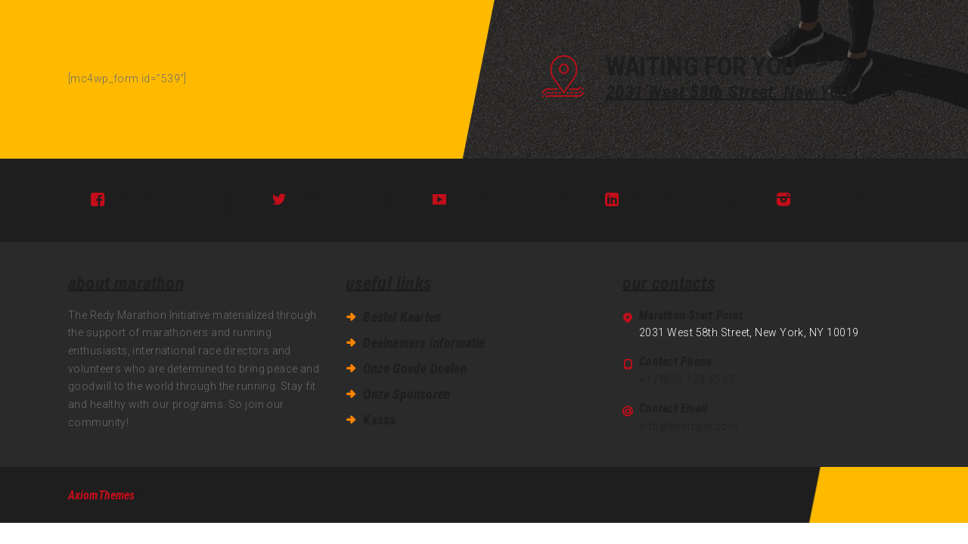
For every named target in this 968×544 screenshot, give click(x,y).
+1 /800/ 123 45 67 (687, 379)
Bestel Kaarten (402, 317)
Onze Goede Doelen (414, 368)
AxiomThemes (101, 495)
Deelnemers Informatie (424, 343)
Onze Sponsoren (406, 394)
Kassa (379, 420)
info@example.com (688, 426)
